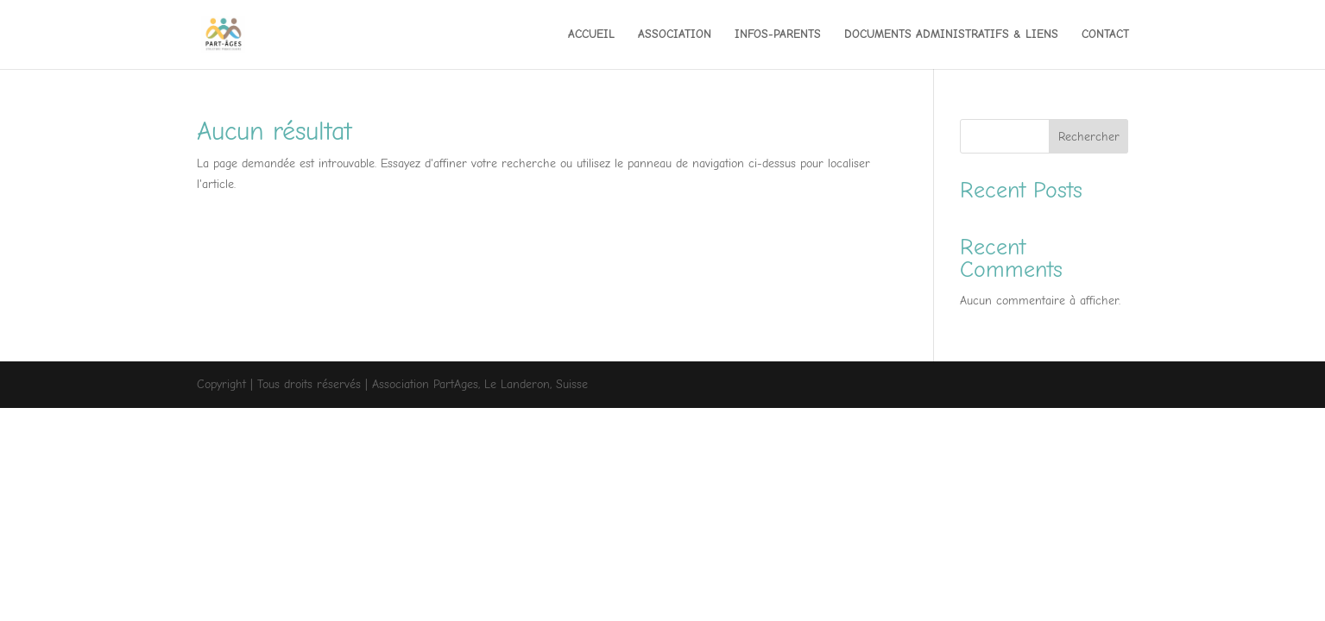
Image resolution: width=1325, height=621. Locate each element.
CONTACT (1105, 34)
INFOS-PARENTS (778, 34)
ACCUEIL (591, 34)
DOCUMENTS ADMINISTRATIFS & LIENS (951, 34)
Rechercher (1089, 136)
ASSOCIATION (674, 34)
